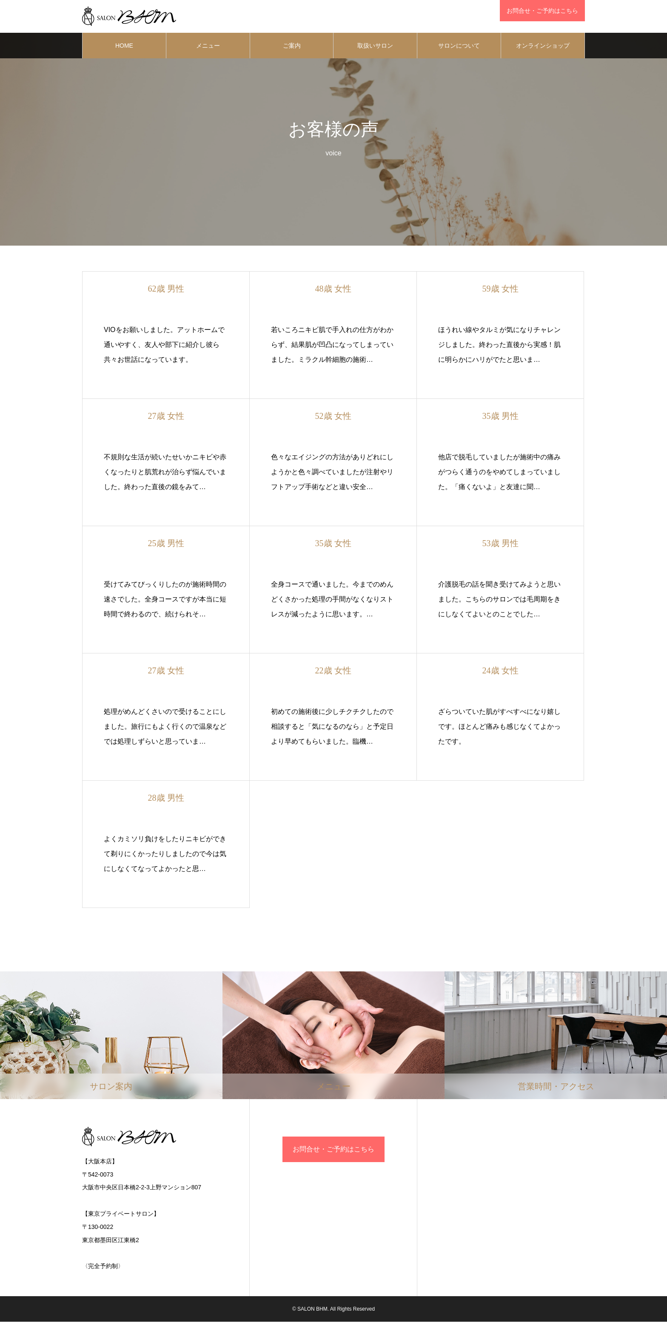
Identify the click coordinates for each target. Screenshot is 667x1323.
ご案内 (292, 46)
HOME (124, 46)
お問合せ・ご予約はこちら (333, 1150)
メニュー (208, 46)
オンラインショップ (543, 46)
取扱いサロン (375, 46)
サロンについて (459, 46)
